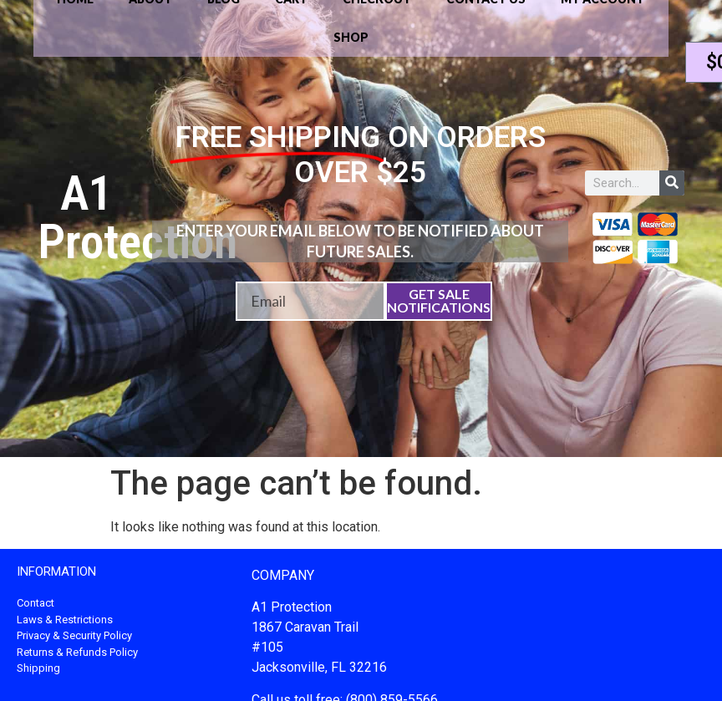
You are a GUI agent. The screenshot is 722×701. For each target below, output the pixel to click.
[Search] (671, 183)
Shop (351, 37)
